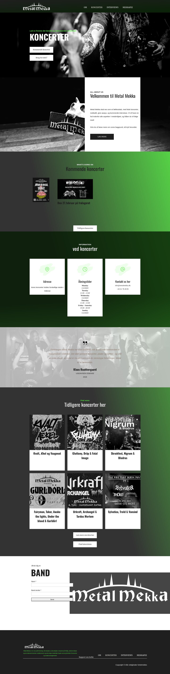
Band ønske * (36, 590)
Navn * (33, 581)
